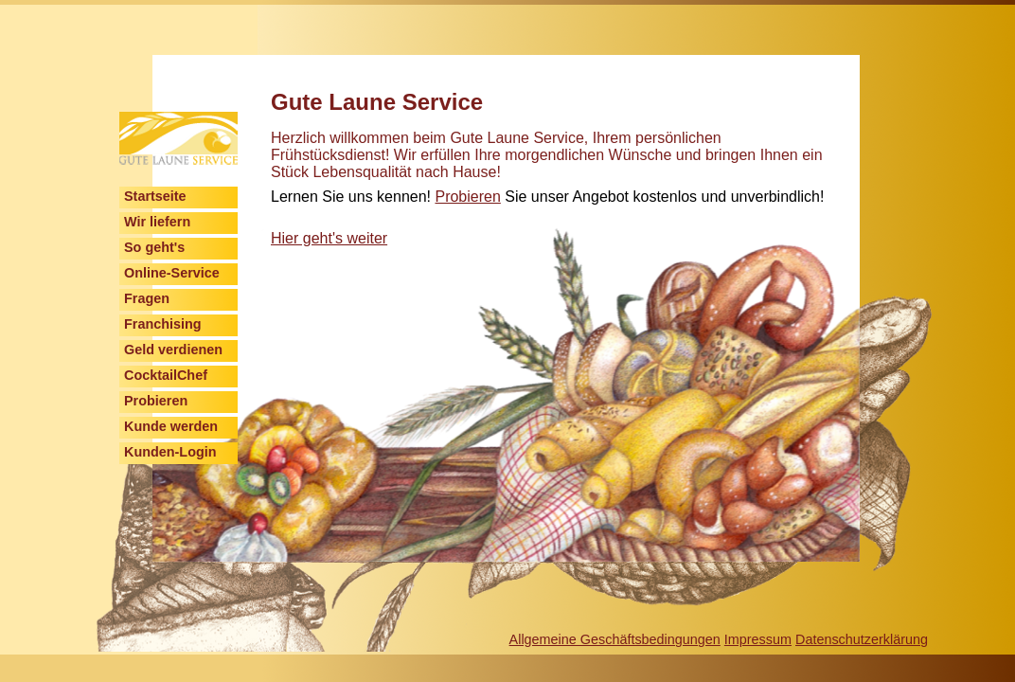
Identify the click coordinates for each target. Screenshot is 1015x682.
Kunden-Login (170, 451)
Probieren (155, 400)
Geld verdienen (173, 349)
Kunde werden (171, 426)
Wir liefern (157, 221)
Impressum (758, 639)
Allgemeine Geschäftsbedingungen (615, 639)
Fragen (146, 298)
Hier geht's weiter (329, 238)
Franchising (163, 324)
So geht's (154, 247)
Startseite (155, 196)
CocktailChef (165, 375)
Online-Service (172, 272)
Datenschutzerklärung (861, 639)
